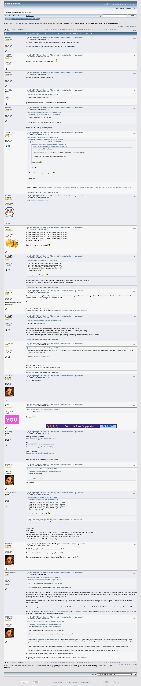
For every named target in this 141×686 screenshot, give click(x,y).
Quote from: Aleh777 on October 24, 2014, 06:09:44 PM (42, 94)
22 (45, 29)
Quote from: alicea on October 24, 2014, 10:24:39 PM (42, 469)
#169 (134, 257)
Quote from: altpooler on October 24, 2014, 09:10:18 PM (43, 348)
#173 (134, 376)
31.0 (27, 16)
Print (134, 30)
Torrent (31, 16)
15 (31, 29)
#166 (134, 133)
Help (14, 18)
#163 (134, 73)
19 (39, 29)
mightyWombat (10, 493)
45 (90, 29)
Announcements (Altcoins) (44, 23)
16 (33, 29)
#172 (134, 344)
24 (49, 29)
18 (37, 29)
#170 (134, 292)
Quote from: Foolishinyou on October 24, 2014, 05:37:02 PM (46, 139)
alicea (7, 404)
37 (75, 29)
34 (69, 29)
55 (110, 29)
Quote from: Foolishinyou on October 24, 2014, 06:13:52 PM (44, 112)
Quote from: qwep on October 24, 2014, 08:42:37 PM (42, 260)
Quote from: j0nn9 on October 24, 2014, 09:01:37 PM (42, 497)
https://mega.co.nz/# (40, 152)
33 (67, 29)
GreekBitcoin (10, 196)
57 (114, 29)
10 (22, 29)
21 (43, 29)
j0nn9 (7, 133)
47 (94, 29)
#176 (134, 465)
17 (35, 29)
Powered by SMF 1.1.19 (59, 682)
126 (8, 31)
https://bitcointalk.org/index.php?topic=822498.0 (73, 310)
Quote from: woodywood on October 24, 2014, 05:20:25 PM (50, 146)
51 (102, 29)
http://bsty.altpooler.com (50, 309)
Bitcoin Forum (8, 23)
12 (25, 29)
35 (71, 29)
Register (31, 18)
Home (9, 18)
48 (96, 29)
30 (61, 29)
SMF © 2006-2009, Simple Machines (78, 682)
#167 (134, 197)
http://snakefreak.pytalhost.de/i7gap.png (40, 453)
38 (77, 29)
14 (29, 29)
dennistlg (8, 432)
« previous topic (123, 26)
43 (87, 29)
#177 (134, 493)
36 (73, 29)
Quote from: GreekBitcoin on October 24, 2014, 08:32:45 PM (44, 320)
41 (83, 29)
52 (104, 29)
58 (116, 29)
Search (20, 18)
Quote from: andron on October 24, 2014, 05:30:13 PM (45, 142)
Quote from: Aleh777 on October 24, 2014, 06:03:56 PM (42, 137)
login (22, 12)
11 (24, 29)
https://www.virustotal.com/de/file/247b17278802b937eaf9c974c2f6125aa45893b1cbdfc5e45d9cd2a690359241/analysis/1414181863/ (84, 187)
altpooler (8, 291)
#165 (134, 108)
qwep (7, 227)
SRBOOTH (9, 376)
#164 (134, 91)
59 (4, 31)
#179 (134, 573)
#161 (134, 38)
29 (59, 29)
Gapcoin (28, 192)
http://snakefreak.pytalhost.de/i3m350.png (41, 439)
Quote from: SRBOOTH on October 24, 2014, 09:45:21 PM (43, 409)
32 (65, 29)
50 (100, 29)
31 (63, 29)
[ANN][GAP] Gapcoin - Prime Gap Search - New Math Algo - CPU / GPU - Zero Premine (86, 23)
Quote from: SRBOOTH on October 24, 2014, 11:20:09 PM (43, 577)
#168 (134, 228)
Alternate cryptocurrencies (24, 23)
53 (106, 29)
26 (53, 29)
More (37, 18)
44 (88, 29)
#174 (134, 405)
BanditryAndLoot (11, 572)
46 (92, 29)
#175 (134, 432)
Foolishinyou (10, 90)
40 (81, 29)
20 (41, 29)
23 (47, 29)
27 (55, 29)
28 (57, 29)
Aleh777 (8, 37)
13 (28, 29)
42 (84, 29)
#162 (134, 56)
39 (79, 29)
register (28, 12)
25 (51, 29)
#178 (134, 545)
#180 (134, 618)
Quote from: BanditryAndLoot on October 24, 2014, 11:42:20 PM (45, 621)
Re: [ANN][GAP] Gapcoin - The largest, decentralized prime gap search (56, 37)
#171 (134, 317)
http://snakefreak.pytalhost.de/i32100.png (40, 447)
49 (98, 29)
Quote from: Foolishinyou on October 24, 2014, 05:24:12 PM (48, 144)
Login (25, 18)
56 (112, 29)
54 (108, 29)
